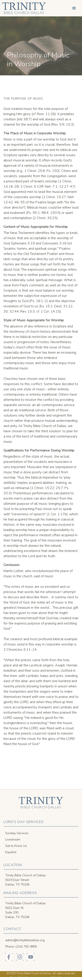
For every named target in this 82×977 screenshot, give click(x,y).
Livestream (12, 839)
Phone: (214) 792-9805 (21, 946)
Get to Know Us (16, 846)
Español (10, 852)
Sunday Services (16, 833)
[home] (23, 8)
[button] (74, 8)
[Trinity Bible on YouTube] (30, 957)
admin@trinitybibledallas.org (25, 940)
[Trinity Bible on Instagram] (20, 957)
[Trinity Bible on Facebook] (9, 957)
